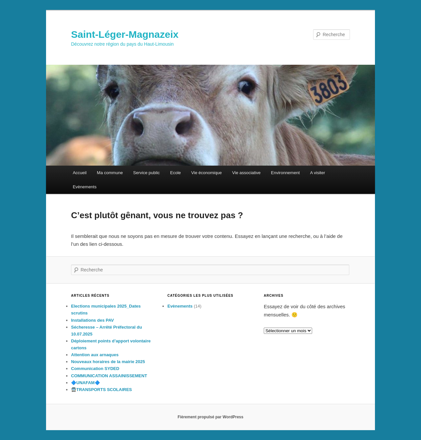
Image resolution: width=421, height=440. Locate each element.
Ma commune (110, 172)
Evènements (84, 186)
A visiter (317, 172)
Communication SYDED (95, 368)
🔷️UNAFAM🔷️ (85, 382)
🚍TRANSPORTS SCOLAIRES (101, 389)
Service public (146, 172)
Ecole (175, 172)
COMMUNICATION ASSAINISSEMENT (109, 375)
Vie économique (206, 172)
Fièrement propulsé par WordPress (210, 417)
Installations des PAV (92, 320)
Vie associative (246, 172)
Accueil (80, 172)
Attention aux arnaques (94, 354)
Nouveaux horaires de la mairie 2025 (108, 361)
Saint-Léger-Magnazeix (125, 34)
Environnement (285, 172)
